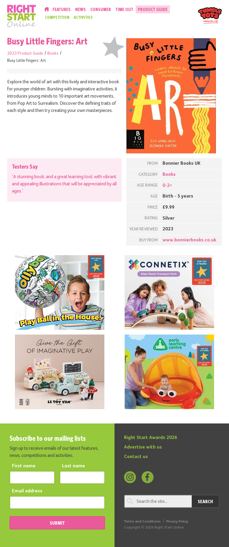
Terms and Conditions (142, 521)
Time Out (124, 9)
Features (61, 9)
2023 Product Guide (25, 53)
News (80, 9)
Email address (27, 491)
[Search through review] (158, 501)
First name (23, 466)
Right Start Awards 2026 (150, 437)
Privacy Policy (177, 521)
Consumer (100, 9)
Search (205, 501)
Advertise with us (143, 447)
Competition (57, 17)
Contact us (136, 456)
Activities (83, 17)
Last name (73, 466)
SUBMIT (57, 523)
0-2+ (167, 185)
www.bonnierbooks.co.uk (189, 240)
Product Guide (153, 9)
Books (52, 53)
